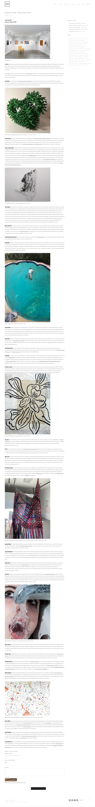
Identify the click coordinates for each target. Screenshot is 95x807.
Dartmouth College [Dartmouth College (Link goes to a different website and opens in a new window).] (27, 726)
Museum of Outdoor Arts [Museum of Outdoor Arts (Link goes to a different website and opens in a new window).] (11, 361)
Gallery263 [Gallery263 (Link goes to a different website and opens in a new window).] (27, 475)
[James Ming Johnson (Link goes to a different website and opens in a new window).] (9, 348)
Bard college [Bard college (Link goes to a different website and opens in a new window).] (58, 743)
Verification (7, 777)
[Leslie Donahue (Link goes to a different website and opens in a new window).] (8, 327)
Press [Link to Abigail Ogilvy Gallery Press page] (78, 4)
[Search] (83, 800)
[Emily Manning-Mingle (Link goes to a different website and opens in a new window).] (9, 467)
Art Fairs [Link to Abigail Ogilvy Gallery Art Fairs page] (73, 4)
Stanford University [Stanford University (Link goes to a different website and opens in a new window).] (16, 351)
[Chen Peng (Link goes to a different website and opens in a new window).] (7, 574)
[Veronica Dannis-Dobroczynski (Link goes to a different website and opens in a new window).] (10, 237)
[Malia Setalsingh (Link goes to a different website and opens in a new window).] (8, 672)
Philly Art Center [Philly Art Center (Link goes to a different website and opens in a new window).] (50, 665)
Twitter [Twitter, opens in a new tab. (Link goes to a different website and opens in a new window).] (77, 800)
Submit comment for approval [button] (38, 788)
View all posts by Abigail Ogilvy (13, 755)
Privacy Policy (7, 800)
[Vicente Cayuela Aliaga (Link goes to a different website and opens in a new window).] (9, 147)
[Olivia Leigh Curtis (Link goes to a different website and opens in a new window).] (8, 225)
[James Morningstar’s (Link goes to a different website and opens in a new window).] (9, 551)
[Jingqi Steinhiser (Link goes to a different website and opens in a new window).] (8, 732)
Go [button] (89, 799)
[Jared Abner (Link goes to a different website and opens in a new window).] (7, 81)
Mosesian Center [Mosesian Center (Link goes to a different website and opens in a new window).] (39, 473)
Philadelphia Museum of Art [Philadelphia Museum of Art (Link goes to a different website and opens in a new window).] (59, 667)
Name (6, 762)
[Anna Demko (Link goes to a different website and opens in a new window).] (7, 242)
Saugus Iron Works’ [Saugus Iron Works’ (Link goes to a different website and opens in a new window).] (24, 231)
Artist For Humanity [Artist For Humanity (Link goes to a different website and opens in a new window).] (57, 672)
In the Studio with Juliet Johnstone (75, 30)
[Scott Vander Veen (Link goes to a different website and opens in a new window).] (8, 741)
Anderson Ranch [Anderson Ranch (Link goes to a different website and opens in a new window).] (59, 473)
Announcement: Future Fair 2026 (74, 24)
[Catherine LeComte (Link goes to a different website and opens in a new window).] (8, 366)
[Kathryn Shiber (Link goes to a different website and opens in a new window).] (7, 721)
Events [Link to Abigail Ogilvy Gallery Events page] (83, 4)
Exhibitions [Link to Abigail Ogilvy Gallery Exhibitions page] (67, 4)
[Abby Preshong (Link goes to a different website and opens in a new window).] (8, 644)
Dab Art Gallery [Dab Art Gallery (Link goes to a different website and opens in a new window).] (48, 722)
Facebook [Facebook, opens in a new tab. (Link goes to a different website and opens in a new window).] (75, 800)
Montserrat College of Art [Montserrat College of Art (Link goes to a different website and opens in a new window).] (10, 676)
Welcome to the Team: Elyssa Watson (75, 26)
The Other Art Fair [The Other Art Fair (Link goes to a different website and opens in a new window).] (27, 722)
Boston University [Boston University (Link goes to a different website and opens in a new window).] (40, 237)
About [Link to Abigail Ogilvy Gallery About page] (55, 4)
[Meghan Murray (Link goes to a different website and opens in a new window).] (7, 562)
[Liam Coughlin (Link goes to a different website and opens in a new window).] (7, 206)
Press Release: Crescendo (73, 32)
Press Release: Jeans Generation (74, 28)
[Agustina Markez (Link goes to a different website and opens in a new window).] (8, 544)
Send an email (72, 800)
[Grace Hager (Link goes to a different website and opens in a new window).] (7, 338)
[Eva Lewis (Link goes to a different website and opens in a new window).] (7, 439)
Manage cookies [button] (12, 800)
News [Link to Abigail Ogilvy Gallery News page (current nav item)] (88, 4)
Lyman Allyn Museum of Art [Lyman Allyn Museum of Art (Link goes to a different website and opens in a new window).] (10, 669)
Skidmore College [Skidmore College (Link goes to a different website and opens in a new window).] (25, 564)
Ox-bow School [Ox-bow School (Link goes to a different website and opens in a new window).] (23, 737)
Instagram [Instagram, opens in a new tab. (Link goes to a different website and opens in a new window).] (70, 800)
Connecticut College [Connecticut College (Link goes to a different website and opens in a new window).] (34, 661)
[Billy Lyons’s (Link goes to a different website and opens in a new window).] (7, 456)
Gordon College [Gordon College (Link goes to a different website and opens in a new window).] (11, 357)
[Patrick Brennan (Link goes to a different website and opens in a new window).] (8, 138)
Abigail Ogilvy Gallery (7, 4)
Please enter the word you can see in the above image (15, 782)
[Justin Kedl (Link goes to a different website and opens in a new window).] (7, 355)
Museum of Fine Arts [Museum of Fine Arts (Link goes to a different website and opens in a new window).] (38, 144)
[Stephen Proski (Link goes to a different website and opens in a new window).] (8, 653)
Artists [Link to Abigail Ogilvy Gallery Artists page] (60, 4)
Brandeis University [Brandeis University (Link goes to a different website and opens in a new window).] (32, 155)
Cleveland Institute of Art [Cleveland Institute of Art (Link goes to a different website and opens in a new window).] (50, 574)
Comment (7, 767)
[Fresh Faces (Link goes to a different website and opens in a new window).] (29, 73)
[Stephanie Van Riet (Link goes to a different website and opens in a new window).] (8, 661)
